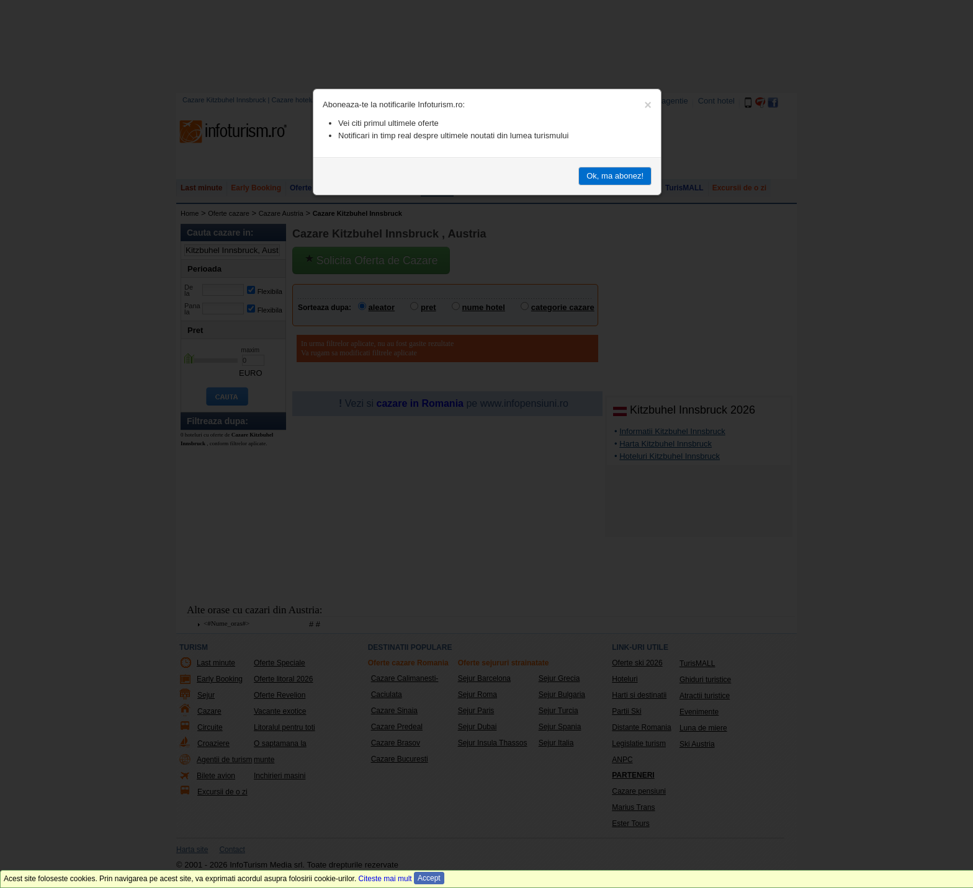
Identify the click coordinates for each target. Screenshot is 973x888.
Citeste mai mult (385, 878)
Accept (429, 878)
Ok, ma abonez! (614, 175)
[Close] (648, 105)
